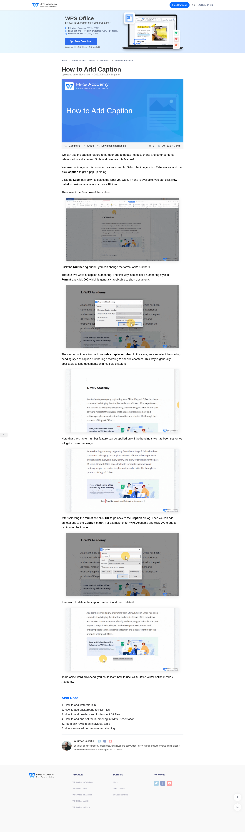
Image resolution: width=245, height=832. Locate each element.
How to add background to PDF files (86, 709)
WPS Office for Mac (80, 788)
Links (115, 782)
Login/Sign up (205, 5)
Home (64, 60)
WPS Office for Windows (82, 782)
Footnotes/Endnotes (123, 60)
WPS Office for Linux (81, 807)
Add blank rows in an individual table (86, 723)
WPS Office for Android (82, 795)
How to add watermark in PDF (82, 705)
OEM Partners (119, 788)
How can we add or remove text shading (88, 728)
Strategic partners (120, 795)
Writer (92, 60)
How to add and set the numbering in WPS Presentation (98, 719)
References (104, 60)
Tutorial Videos (78, 60)
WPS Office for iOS (80, 801)
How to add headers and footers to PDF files (91, 714)
